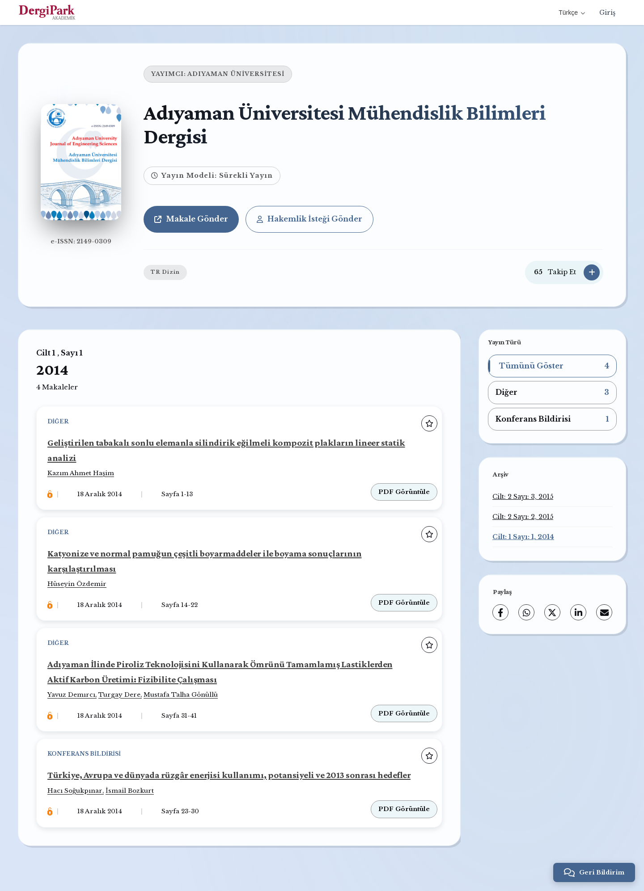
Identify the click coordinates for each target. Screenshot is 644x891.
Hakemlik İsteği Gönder (309, 218)
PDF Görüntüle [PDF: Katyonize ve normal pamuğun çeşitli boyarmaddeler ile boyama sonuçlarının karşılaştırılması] (404, 603)
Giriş (607, 12)
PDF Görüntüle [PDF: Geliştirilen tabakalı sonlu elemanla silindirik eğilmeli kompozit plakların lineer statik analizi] (404, 492)
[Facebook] (500, 612)
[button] (552, 366)
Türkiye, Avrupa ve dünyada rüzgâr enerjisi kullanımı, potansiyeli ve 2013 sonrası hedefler (229, 775)
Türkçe (572, 12)
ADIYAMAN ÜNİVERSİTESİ (235, 74)
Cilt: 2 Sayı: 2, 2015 (522, 517)
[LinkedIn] (578, 612)
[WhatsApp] (526, 612)
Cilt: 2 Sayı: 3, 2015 (522, 497)
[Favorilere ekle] (429, 423)
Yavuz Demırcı (71, 695)
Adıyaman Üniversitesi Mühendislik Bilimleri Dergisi (345, 124)
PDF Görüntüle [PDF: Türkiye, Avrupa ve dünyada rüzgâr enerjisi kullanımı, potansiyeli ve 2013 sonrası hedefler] (404, 809)
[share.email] (604, 612)
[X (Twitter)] (552, 612)
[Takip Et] (592, 272)
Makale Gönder (191, 218)
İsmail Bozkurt (130, 791)
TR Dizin (165, 272)
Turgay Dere (119, 695)
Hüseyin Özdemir (76, 584)
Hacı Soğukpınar (74, 791)
